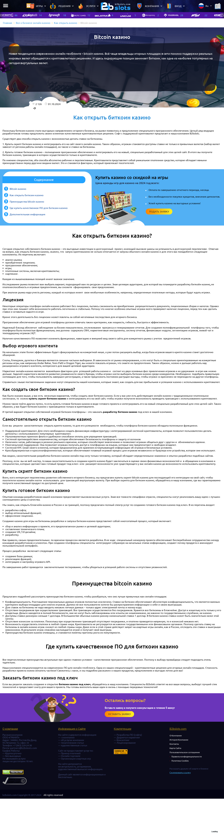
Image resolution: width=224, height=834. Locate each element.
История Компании (179, 740)
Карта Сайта (175, 748)
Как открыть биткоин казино (26, 195)
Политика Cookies (180, 761)
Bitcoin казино (18, 188)
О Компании (176, 735)
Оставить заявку (119, 714)
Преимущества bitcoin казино (27, 201)
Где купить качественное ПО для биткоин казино (39, 208)
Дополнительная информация (27, 214)
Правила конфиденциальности (186, 756)
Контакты (174, 744)
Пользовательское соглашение (185, 752)
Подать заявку (159, 211)
